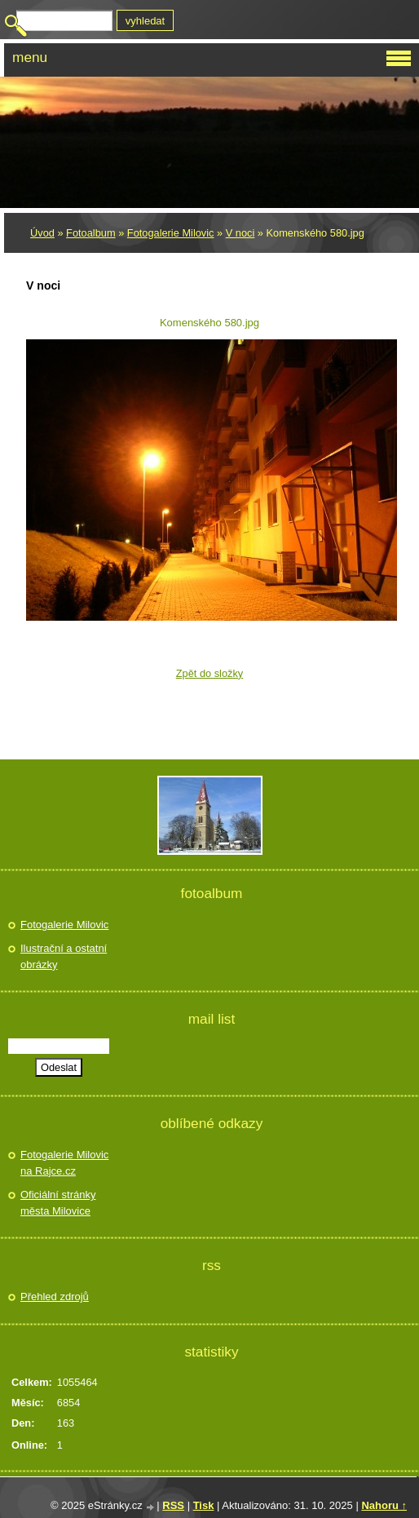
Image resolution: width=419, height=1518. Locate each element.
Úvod (42, 233)
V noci (240, 233)
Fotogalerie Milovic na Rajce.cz (64, 1162)
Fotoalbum (90, 233)
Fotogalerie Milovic (170, 233)
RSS (173, 1505)
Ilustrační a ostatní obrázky (63, 956)
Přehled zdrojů (54, 1296)
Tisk (203, 1505)
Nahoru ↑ (384, 1505)
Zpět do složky (210, 673)
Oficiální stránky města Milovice (57, 1202)
